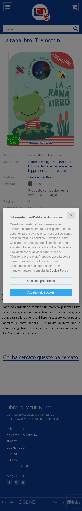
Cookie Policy (58, 270)
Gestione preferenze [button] (41, 281)
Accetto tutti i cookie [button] (41, 292)
